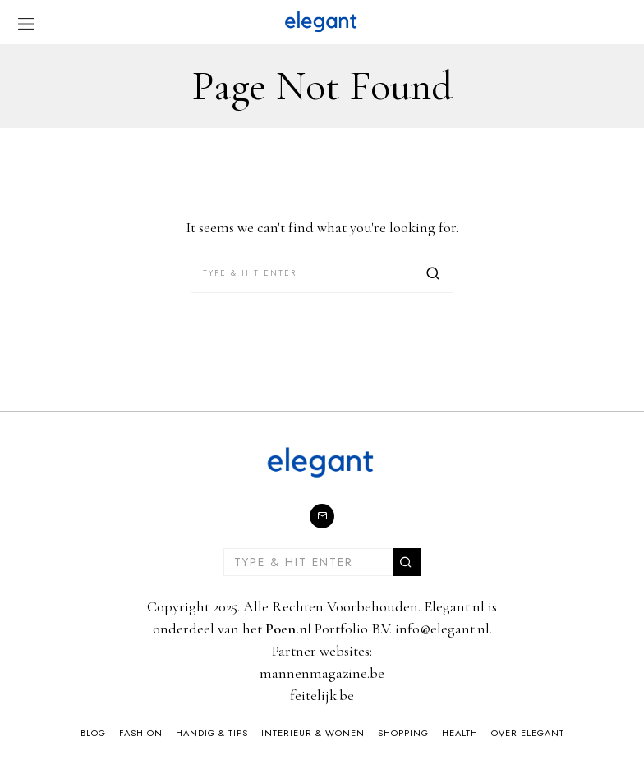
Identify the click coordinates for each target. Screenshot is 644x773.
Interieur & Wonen (313, 732)
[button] (433, 273)
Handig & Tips (212, 732)
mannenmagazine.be (322, 673)
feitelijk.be (322, 695)
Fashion (141, 732)
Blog (93, 732)
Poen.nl (288, 629)
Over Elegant (527, 732)
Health (460, 732)
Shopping (403, 732)
